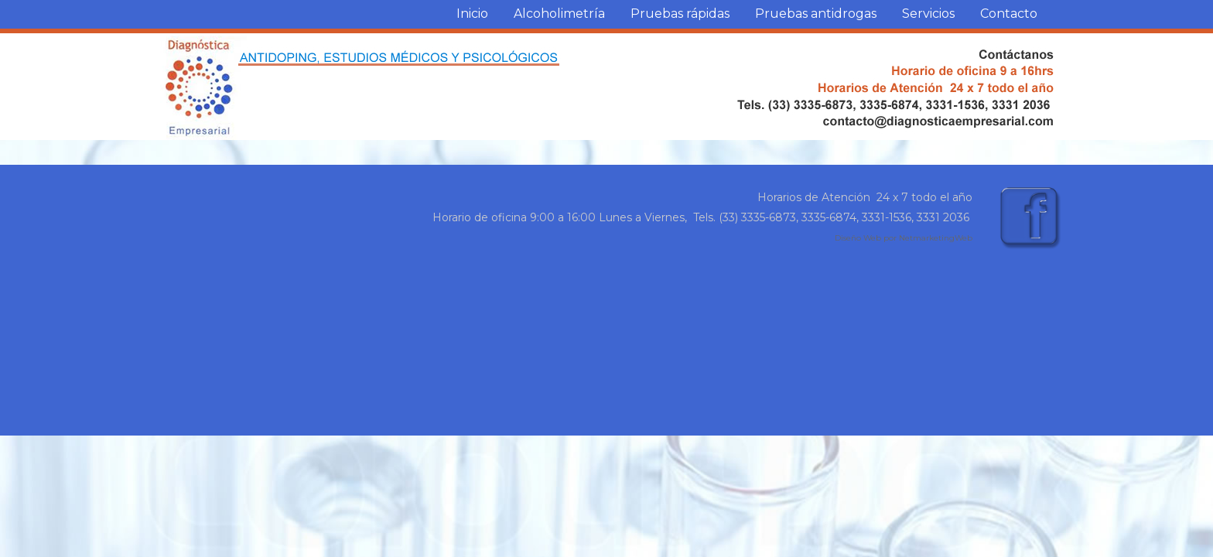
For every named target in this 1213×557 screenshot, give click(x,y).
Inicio (472, 13)
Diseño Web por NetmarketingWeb (903, 238)
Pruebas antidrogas (815, 13)
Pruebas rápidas (680, 13)
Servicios (928, 13)
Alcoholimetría (559, 13)
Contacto (1008, 13)
